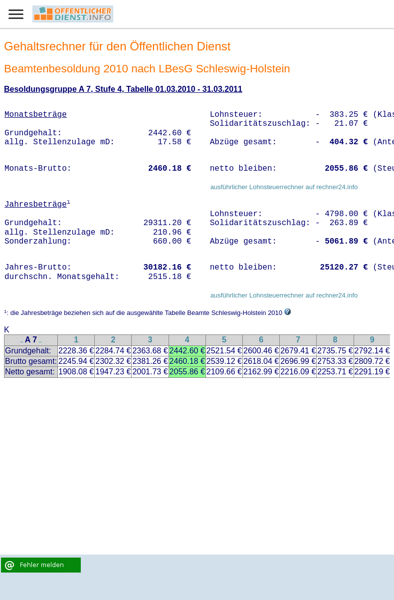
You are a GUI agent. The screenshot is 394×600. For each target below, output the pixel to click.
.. (21, 340)
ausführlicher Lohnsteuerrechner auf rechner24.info (284, 187)
